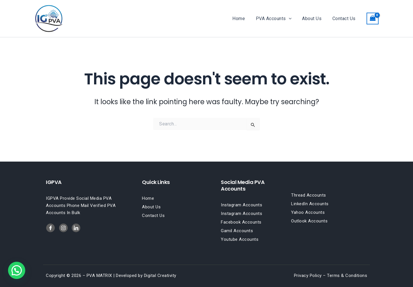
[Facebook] (50, 228)
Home (244, 18)
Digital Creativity (160, 275)
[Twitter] (76, 228)
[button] (292, 18)
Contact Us (344, 18)
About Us (314, 18)
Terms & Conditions (347, 275)
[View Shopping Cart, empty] (373, 18)
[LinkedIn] (63, 228)
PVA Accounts (277, 18)
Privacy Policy (308, 275)
